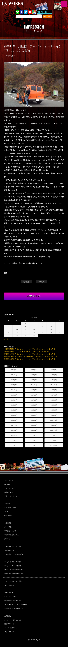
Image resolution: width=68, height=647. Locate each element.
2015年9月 (54, 410)
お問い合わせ (8, 492)
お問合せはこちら (34, 296)
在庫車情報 (8, 523)
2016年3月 (54, 405)
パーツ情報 (8, 527)
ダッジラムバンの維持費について (15, 608)
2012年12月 (53, 445)
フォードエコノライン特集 (12, 581)
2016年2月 (14, 410)
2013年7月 (54, 435)
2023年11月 (14, 375)
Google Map (34, 12)
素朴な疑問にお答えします (12, 600)
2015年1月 (34, 420)
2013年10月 (14, 435)
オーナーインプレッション (12, 620)
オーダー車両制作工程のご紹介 (14, 573)
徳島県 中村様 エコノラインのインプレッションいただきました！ (28, 351)
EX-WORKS (16, 4)
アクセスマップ (9, 488)
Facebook (21, 12)
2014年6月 (34, 425)
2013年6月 (14, 440)
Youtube (30, 12)
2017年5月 (54, 395)
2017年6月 (34, 395)
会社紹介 (7, 484)
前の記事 (26, 282)
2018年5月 (54, 390)
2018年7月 (34, 390)
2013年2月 (34, 445)
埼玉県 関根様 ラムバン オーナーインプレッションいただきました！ (29, 349)
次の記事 (42, 282)
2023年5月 (14, 380)
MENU (64, 4)
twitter (26, 12)
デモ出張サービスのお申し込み (14, 554)
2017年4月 (14, 400)
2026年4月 (14, 370)
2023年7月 (54, 375)
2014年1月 (34, 430)
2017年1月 (34, 400)
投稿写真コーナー (10, 624)
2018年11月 (53, 385)
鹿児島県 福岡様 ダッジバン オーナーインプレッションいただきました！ (31, 356)
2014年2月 (14, 430)
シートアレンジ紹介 (10, 597)
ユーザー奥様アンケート (12, 628)
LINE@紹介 (8, 515)
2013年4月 (54, 440)
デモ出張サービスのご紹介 (12, 546)
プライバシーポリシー (11, 496)
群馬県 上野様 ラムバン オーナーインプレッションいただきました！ (29, 359)
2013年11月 (53, 430)
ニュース (7, 504)
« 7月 (6, 339)
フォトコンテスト (10, 632)
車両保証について (10, 531)
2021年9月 (54, 380)
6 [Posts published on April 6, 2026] (8, 326)
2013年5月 (34, 440)
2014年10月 (14, 425)
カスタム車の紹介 (10, 585)
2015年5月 (54, 415)
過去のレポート (9, 550)
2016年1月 (34, 410)
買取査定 (7, 539)
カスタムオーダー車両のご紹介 (14, 570)
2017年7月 (14, 395)
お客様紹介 (8, 616)
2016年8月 (54, 400)
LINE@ (17, 12)
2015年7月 (34, 415)
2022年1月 (34, 380)
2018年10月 (14, 390)
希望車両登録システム (11, 535)
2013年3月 (14, 445)
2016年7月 (14, 405)
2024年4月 (54, 370)
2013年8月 (34, 435)
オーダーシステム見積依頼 (12, 566)
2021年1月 (14, 385)
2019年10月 (34, 385)
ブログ (6, 511)
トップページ (8, 480)
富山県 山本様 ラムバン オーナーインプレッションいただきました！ (29, 354)
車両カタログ (8, 593)
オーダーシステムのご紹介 (12, 562)
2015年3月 (14, 420)
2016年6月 (34, 405)
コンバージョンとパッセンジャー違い (16, 604)
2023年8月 (34, 375)
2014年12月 (53, 420)
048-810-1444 (46, 11)
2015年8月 (14, 415)
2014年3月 (54, 425)
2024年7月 (34, 370)
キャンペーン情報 (10, 507)
